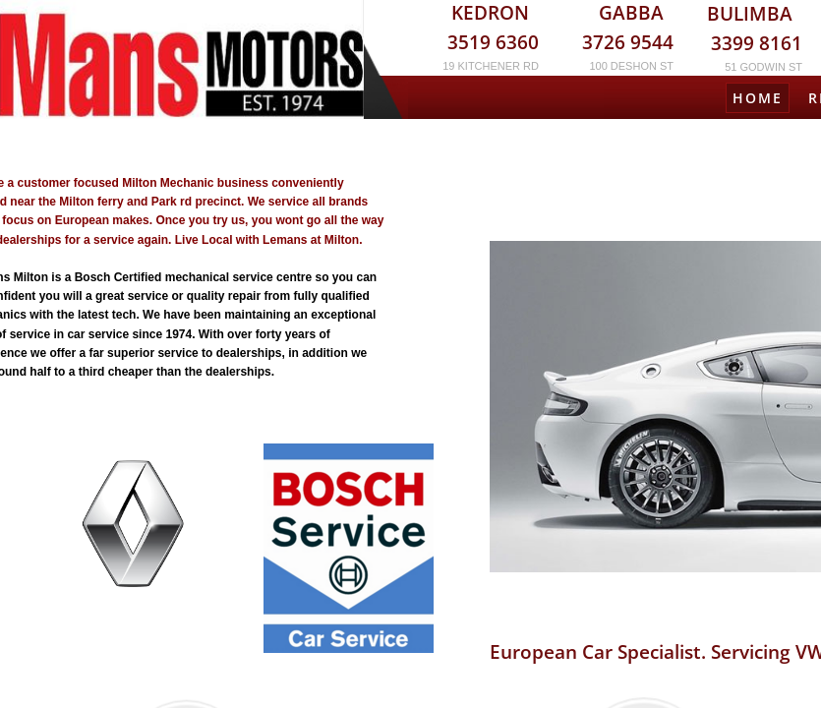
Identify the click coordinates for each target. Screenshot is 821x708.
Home (758, 97)
